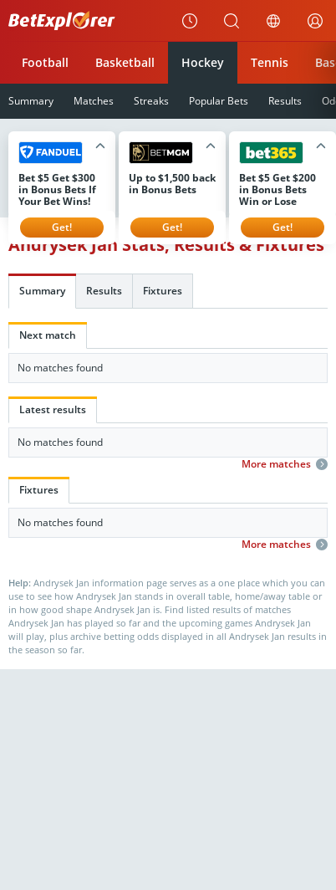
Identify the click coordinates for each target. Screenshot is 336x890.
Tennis (269, 62)
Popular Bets (218, 101)
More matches (285, 464)
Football (45, 62)
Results (285, 101)
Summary (42, 291)
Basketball (125, 62)
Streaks (151, 101)
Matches (94, 101)
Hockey (202, 62)
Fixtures (162, 291)
